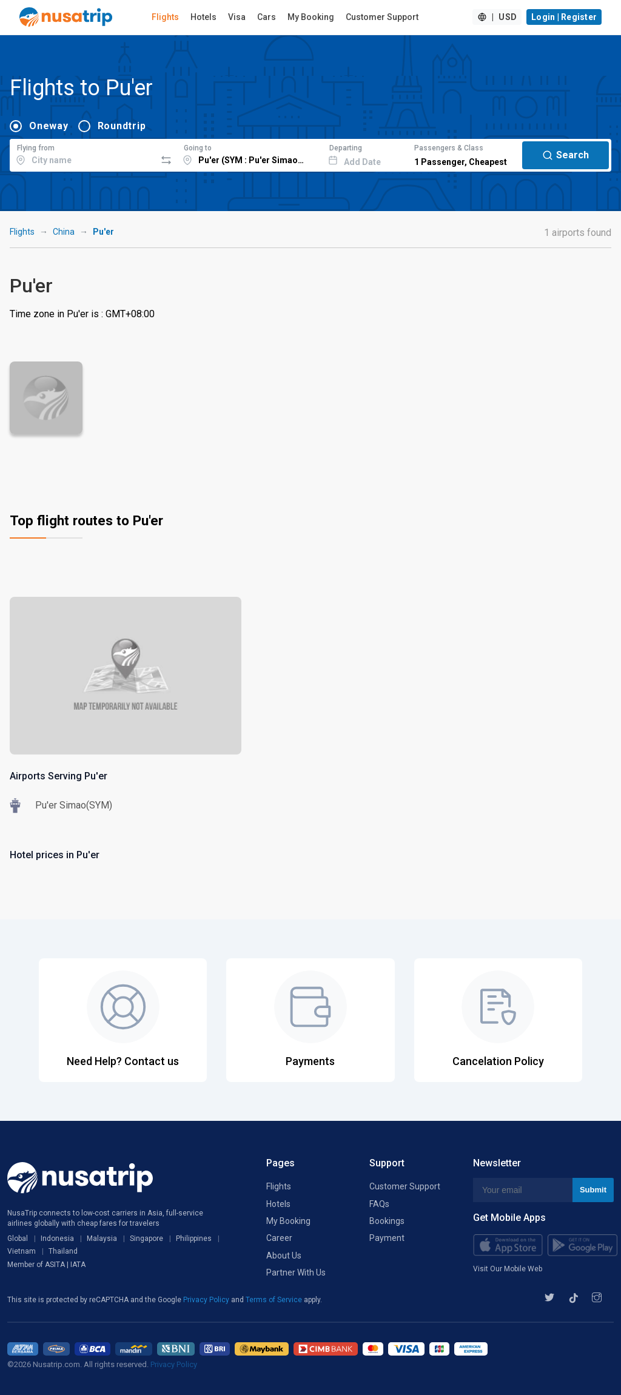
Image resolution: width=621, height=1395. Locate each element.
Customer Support (382, 17)
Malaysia (102, 1238)
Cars (266, 17)
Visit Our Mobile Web (507, 1269)
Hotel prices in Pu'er (54, 855)
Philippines (194, 1238)
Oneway (49, 126)
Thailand (63, 1251)
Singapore (146, 1238)
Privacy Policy (207, 1300)
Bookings (386, 1221)
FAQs (379, 1204)
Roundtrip (122, 126)
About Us (283, 1255)
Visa (237, 17)
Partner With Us (296, 1272)
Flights (165, 17)
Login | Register (564, 17)
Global (17, 1238)
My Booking (310, 17)
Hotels (203, 17)
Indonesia (57, 1238)
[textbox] (83, 153)
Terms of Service (275, 1300)
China (64, 232)
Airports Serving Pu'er (58, 776)
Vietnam (21, 1251)
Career (279, 1238)
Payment (386, 1238)
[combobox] (83, 153)
